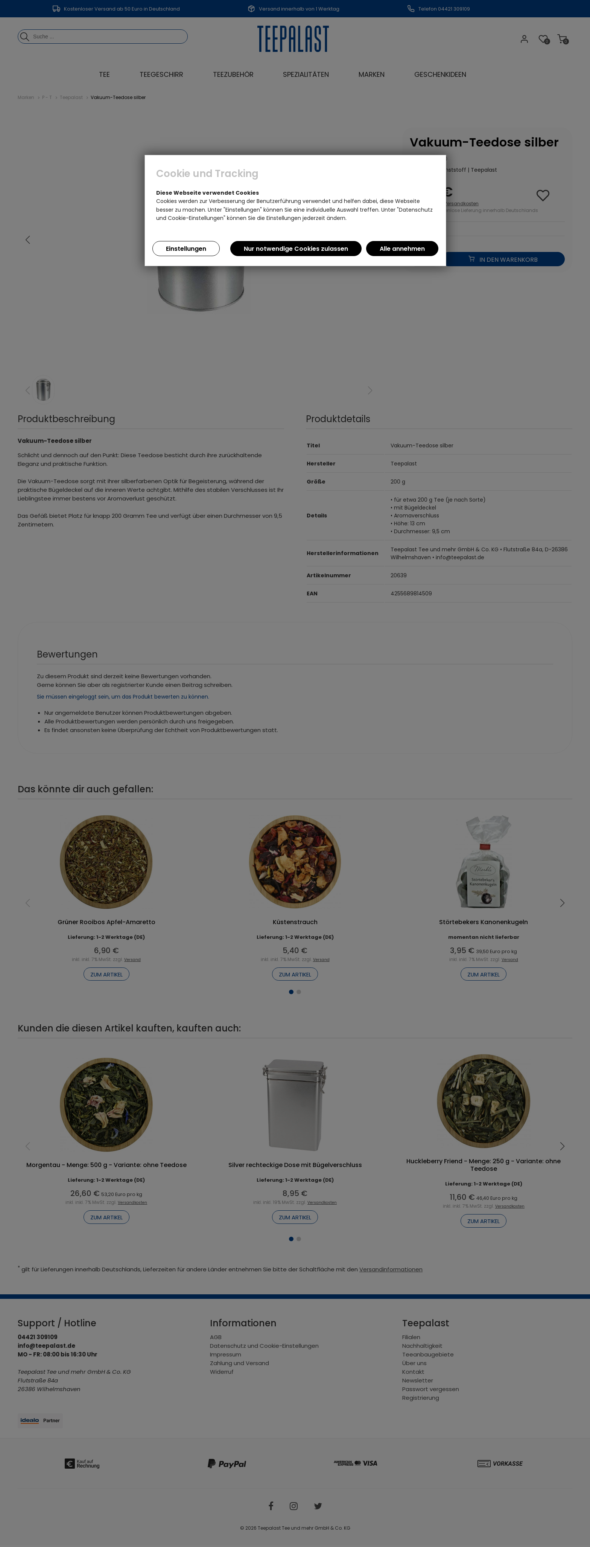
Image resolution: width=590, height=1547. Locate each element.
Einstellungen (186, 248)
